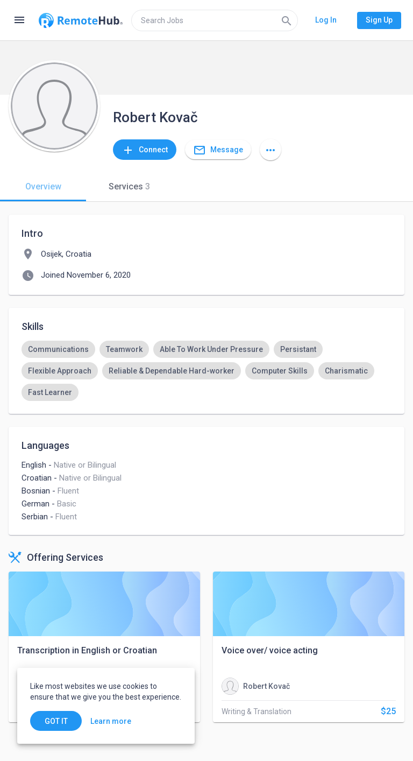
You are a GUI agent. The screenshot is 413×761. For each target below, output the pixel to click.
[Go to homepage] (81, 20)
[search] (214, 20)
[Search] (286, 20)
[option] (58, 349)
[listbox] (206, 371)
